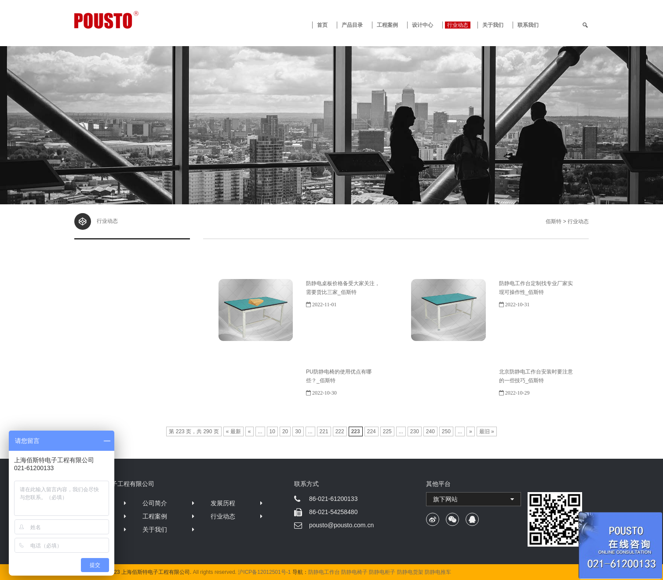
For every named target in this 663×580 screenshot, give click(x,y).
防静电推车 (438, 572)
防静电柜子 (382, 572)
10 (272, 431)
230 (414, 431)
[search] (585, 25)
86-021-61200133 (333, 498)
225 (387, 431)
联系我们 (528, 25)
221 (324, 431)
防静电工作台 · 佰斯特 (139, 20)
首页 (322, 25)
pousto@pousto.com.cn (341, 525)
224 (371, 431)
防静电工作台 (324, 572)
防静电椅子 (354, 572)
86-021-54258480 (333, 511)
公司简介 (154, 503)
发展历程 (223, 503)
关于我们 (492, 25)
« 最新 (233, 431)
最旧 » (486, 431)
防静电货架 (410, 572)
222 (339, 431)
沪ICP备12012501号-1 (264, 572)
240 (430, 431)
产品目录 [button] (352, 25)
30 (298, 431)
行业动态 (457, 25)
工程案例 (387, 25)
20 (285, 431)
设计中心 (422, 25)
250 (446, 431)
